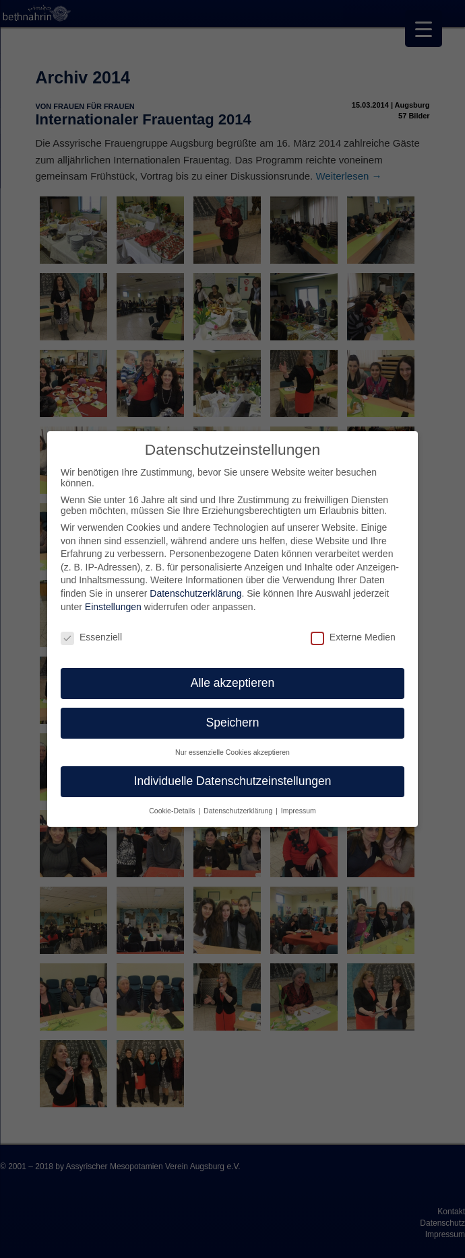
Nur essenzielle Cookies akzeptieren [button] (232, 752)
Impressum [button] (298, 811)
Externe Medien (353, 637)
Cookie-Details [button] (173, 811)
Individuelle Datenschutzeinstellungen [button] (233, 781)
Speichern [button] (232, 722)
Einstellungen (113, 606)
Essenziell (91, 637)
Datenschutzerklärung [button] (239, 811)
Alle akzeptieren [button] (233, 683)
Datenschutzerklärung (195, 593)
